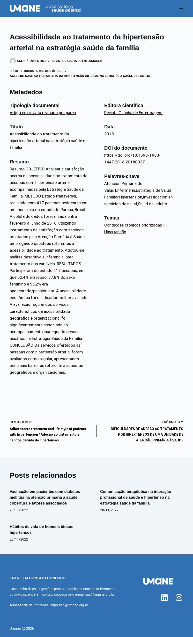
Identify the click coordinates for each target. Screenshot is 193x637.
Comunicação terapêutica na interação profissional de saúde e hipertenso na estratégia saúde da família (135, 497)
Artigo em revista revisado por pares (43, 112)
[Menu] (181, 8)
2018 (109, 134)
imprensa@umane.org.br (69, 605)
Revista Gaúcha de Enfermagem (77, 61)
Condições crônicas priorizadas (133, 225)
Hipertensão (115, 231)
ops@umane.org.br (99, 594)
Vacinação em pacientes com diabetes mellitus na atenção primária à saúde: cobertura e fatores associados (45, 497)
